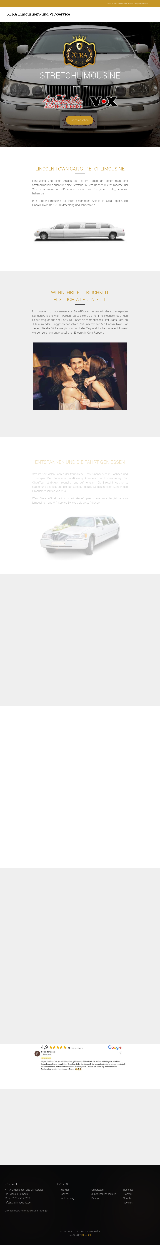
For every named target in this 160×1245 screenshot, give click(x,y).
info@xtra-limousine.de (17, 1202)
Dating (95, 1198)
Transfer (127, 1194)
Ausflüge (64, 1189)
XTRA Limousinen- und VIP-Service (38, 14)
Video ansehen (80, 120)
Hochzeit (64, 1194)
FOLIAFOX (86, 1235)
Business (128, 1189)
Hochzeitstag (67, 1198)
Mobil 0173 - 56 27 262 (17, 1198)
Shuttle (127, 1198)
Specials (128, 1202)
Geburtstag (97, 1189)
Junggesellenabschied (103, 1194)
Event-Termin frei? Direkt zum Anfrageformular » (127, 3)
